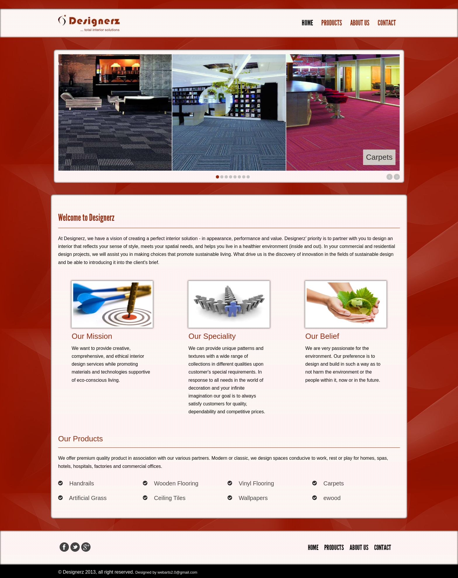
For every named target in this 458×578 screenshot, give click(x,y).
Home (307, 23)
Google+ (86, 547)
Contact (387, 23)
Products (331, 23)
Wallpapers (253, 498)
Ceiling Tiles (169, 498)
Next (397, 177)
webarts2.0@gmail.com (177, 572)
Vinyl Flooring (256, 483)
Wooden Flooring (176, 483)
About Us (359, 23)
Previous (389, 177)
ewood (332, 498)
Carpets (333, 483)
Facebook (64, 547)
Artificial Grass (88, 498)
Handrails (81, 483)
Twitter (75, 547)
